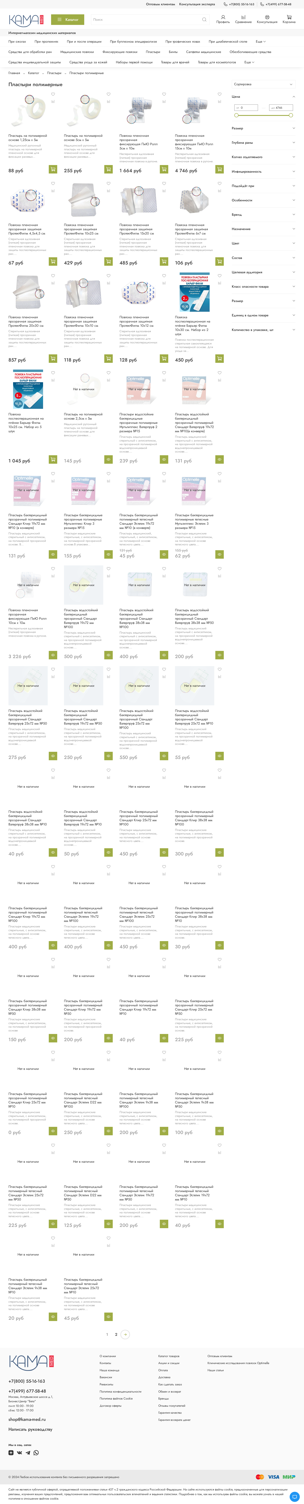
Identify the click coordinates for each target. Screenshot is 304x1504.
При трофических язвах (183, 41)
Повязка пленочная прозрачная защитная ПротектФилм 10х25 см (81, 229)
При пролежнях (46, 41)
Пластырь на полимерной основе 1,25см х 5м (27, 137)
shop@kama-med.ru (27, 1419)
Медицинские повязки (77, 51)
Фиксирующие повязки (120, 51)
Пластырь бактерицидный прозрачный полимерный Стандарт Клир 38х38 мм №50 (27, 1007)
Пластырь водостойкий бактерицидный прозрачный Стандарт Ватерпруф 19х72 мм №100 (81, 618)
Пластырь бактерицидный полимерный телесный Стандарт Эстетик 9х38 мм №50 (194, 1100)
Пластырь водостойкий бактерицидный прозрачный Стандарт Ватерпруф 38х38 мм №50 (194, 616)
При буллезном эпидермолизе (133, 41)
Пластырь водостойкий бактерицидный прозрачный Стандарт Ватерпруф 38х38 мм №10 (27, 818)
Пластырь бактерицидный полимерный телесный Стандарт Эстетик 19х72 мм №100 (83, 914)
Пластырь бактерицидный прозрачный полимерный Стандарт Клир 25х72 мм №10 (27, 1100)
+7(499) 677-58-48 (275, 4)
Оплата (163, 1370)
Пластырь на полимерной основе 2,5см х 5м (83, 416)
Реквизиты (106, 1384)
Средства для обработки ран (30, 51)
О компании (108, 1356)
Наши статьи (216, 1370)
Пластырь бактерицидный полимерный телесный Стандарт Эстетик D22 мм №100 (83, 1100)
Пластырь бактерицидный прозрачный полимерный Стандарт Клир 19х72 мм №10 (138, 1007)
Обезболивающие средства (250, 51)
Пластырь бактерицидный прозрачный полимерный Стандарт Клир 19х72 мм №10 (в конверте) (27, 521)
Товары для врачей (175, 62)
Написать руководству (30, 1429)
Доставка (164, 1377)
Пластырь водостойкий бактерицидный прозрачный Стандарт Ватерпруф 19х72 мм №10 (83, 818)
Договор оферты (110, 1406)
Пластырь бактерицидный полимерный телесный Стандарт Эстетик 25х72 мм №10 (83, 1286)
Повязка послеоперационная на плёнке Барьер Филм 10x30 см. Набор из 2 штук (192, 325)
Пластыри (153, 51)
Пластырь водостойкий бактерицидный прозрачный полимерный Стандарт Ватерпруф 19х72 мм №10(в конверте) (194, 423)
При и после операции (84, 41)
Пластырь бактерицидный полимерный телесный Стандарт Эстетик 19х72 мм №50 (138, 1193)
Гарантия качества (170, 1413)
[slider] (236, 115)
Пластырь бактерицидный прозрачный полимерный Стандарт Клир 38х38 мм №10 (194, 914)
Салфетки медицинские (203, 51)
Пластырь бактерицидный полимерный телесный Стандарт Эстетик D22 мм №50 (83, 1193)
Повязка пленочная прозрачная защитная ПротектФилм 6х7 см (191, 229)
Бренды (163, 1398)
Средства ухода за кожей (88, 62)
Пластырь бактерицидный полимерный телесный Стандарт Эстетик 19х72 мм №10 (194, 1193)
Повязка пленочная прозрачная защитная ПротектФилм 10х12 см (136, 321)
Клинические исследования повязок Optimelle (238, 1363)
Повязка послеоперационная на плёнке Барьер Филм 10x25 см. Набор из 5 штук (26, 423)
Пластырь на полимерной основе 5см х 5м (83, 137)
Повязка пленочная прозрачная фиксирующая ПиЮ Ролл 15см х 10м (194, 142)
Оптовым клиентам (160, 4)
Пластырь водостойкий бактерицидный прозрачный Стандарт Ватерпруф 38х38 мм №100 (136, 618)
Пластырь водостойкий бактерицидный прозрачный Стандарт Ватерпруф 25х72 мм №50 (27, 717)
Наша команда (109, 1370)
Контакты (105, 1363)
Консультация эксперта (197, 4)
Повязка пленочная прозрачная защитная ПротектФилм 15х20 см (136, 229)
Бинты (173, 51)
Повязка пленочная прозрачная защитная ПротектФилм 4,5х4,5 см (26, 229)
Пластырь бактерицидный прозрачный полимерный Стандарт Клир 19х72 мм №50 (83, 1007)
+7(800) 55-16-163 (238, 4)
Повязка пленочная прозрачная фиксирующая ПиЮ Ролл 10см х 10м (27, 616)
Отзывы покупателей (171, 1406)
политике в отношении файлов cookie (33, 1498)
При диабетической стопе (228, 41)
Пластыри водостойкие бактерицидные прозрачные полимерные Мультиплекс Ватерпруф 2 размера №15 (138, 423)
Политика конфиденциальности (120, 1391)
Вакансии (106, 1377)
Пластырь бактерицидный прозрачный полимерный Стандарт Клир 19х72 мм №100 (27, 914)
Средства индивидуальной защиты (34, 62)
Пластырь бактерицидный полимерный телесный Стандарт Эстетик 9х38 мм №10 (27, 1286)
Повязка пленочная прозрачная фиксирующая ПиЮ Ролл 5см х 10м (138, 142)
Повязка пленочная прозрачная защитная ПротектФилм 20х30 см (25, 321)
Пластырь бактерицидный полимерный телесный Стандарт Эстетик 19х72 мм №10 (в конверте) (138, 521)
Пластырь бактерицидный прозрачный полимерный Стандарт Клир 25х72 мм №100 (138, 818)
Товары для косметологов (217, 62)
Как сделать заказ (170, 1384)
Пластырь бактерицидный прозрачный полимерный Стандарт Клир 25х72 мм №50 (194, 1007)
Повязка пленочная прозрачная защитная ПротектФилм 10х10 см (81, 321)
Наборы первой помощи (134, 62)
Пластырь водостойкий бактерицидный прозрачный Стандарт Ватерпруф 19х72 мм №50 (83, 717)
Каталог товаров (168, 1356)
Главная (14, 72)
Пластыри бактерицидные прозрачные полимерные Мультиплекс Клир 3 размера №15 (83, 521)
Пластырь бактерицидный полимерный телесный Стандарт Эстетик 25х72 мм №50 (27, 1193)
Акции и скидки (168, 1363)
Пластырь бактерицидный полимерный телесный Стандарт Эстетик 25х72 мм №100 (138, 914)
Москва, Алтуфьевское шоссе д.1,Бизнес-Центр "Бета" (30, 1399)
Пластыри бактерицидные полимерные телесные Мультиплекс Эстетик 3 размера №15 (194, 521)
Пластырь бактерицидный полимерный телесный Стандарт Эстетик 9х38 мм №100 (138, 1100)
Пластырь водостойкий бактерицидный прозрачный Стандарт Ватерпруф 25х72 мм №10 (194, 717)
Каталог (67, 19)
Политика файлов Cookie (116, 1398)
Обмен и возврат (169, 1391)
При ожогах (17, 41)
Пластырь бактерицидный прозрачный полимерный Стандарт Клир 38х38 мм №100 (194, 818)
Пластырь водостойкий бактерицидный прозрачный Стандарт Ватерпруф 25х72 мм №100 (136, 719)
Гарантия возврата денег (174, 1420)
